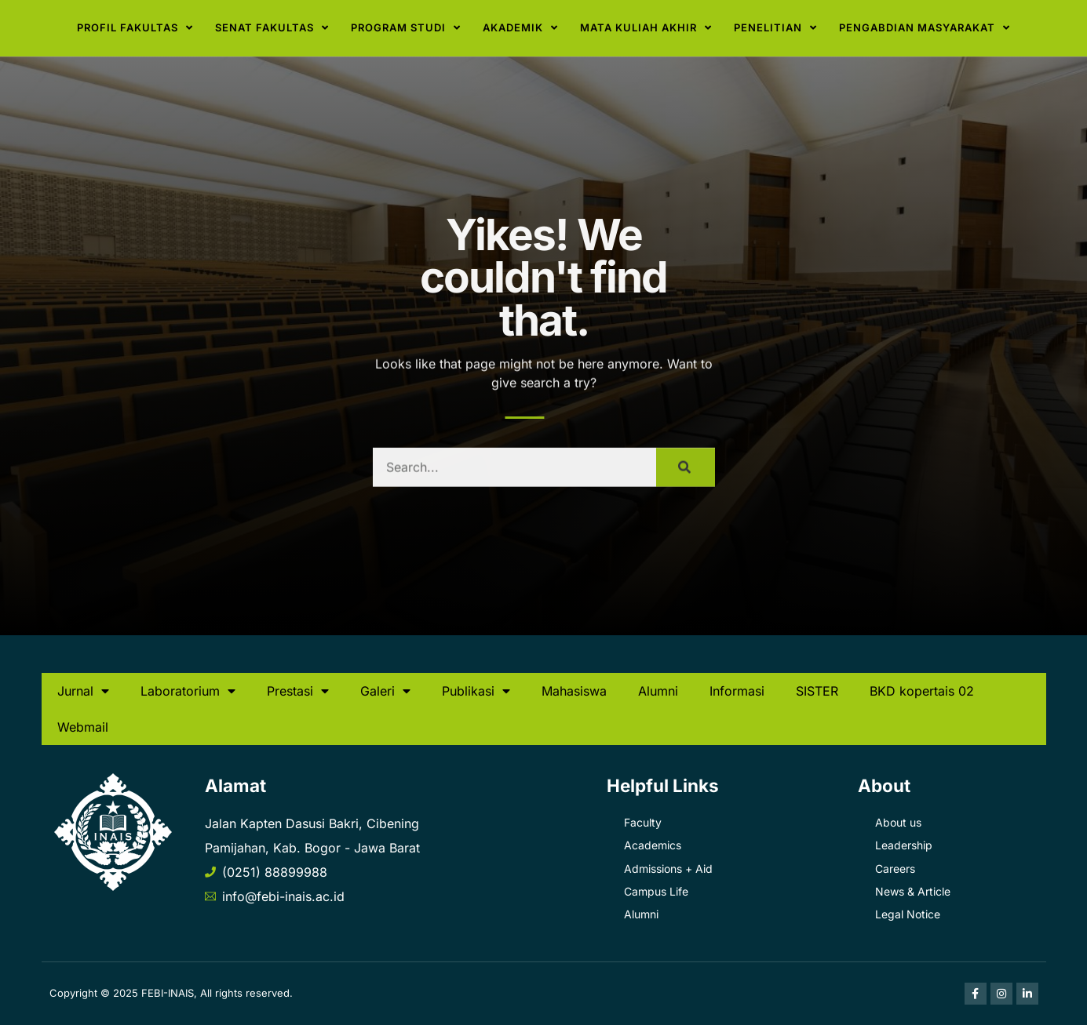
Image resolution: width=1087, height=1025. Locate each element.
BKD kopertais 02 (922, 691)
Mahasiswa (574, 691)
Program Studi (406, 28)
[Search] (685, 480)
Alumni (658, 691)
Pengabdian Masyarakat (924, 28)
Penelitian (775, 28)
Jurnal (83, 691)
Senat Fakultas (272, 28)
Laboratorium (187, 691)
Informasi (736, 691)
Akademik (520, 28)
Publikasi (476, 691)
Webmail (82, 727)
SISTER (817, 691)
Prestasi (298, 691)
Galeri (385, 691)
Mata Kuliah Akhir (646, 28)
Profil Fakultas (135, 28)
